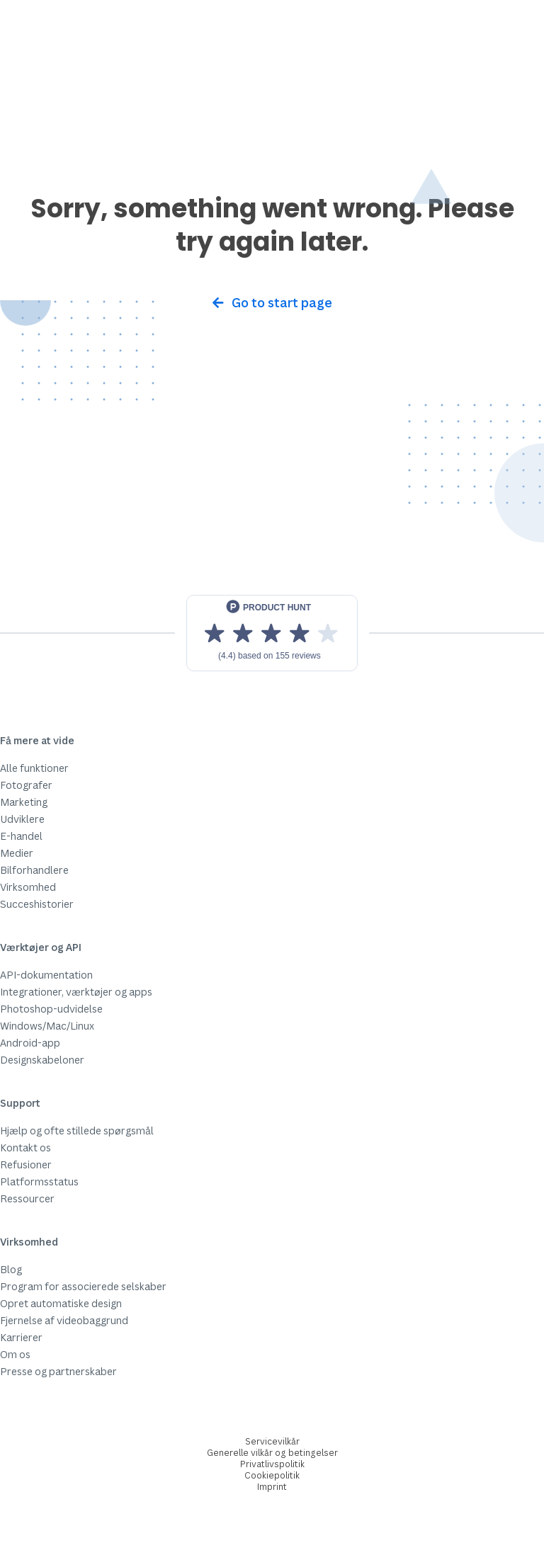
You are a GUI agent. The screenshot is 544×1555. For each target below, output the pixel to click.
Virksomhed (28, 887)
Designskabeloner (42, 1059)
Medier (16, 853)
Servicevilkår (272, 1441)
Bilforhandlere (34, 870)
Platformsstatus (39, 1181)
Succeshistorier (37, 904)
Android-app (30, 1042)
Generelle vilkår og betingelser (272, 1453)
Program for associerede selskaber (83, 1286)
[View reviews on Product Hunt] (272, 633)
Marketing (23, 802)
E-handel (21, 836)
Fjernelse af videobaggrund (64, 1320)
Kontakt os (25, 1147)
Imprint (272, 1487)
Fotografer (26, 785)
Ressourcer (27, 1198)
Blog (11, 1269)
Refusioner (26, 1164)
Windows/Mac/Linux (47, 1025)
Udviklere (22, 819)
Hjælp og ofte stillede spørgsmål (77, 1130)
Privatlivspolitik (272, 1464)
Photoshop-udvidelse (51, 1008)
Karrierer (21, 1337)
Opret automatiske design (61, 1303)
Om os (15, 1354)
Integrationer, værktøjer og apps (76, 991)
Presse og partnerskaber (58, 1371)
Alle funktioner (34, 768)
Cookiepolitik (272, 1475)
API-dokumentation (46, 974)
